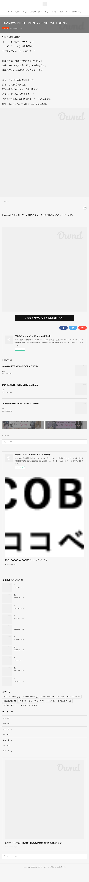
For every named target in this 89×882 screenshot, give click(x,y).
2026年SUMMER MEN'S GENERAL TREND (20, 406)
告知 (60, 704)
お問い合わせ (76, 12)
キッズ (21, 713)
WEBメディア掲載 (12, 704)
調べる (40, 12)
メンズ (5, 28)
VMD (23, 708)
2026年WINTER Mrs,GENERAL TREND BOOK (30, 675)
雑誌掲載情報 (10, 708)
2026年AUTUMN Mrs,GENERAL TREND (28, 686)
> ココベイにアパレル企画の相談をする (43, 318)
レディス (9, 713)
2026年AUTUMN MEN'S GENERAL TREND (20, 386)
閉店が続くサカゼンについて (23, 644)
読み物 (54, 12)
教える (47, 12)
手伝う (67, 12)
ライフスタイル (64, 708)
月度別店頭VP (47, 704)
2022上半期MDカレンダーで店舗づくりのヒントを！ (32, 602)
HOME (10, 12)
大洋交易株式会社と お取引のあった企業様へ (29, 592)
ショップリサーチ (36, 708)
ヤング (51, 708)
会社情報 (33, 12)
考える (25, 12)
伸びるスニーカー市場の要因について (27, 665)
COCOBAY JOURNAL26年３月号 (25, 634)
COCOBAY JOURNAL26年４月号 (25, 655)
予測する (18, 12)
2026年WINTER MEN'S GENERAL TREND (20, 366)
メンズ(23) (5, 201)
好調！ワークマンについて (23, 623)
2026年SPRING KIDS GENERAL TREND (28, 613)
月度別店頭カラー (30, 704)
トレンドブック (73, 704)
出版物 (61, 12)
